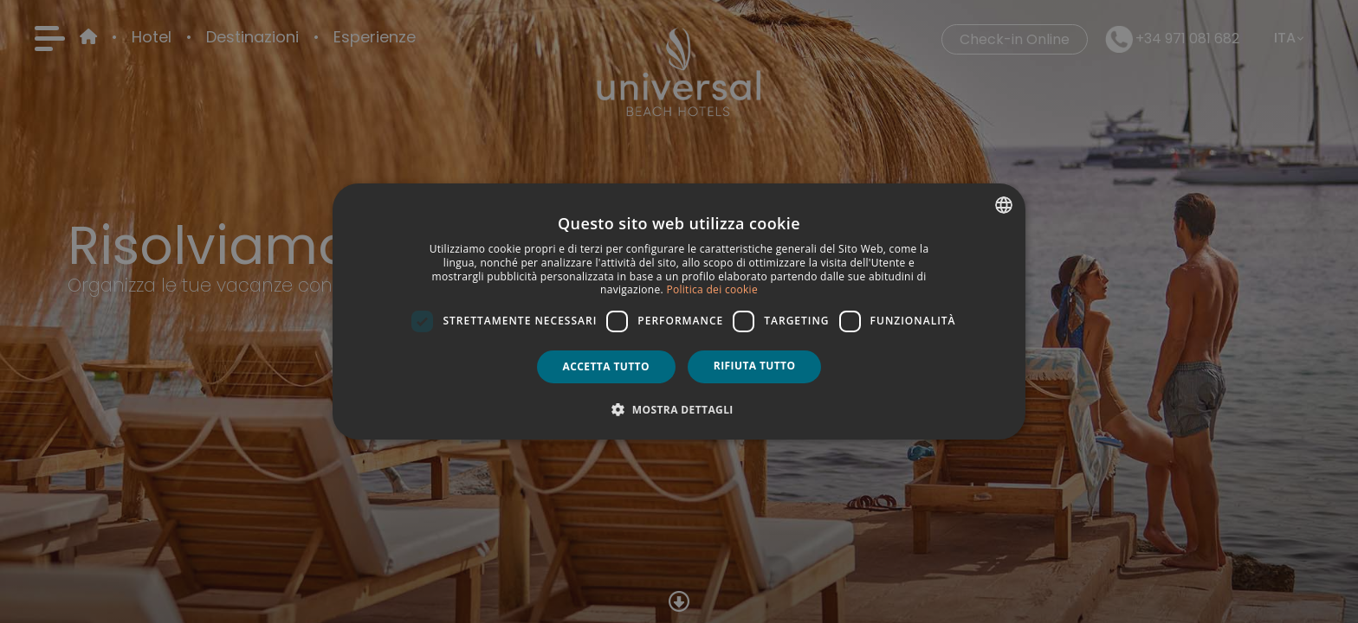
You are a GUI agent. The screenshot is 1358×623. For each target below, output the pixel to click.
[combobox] (1003, 205)
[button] (679, 409)
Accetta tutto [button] (606, 366)
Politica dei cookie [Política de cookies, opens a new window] (712, 289)
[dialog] (679, 311)
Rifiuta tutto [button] (755, 365)
